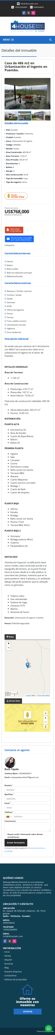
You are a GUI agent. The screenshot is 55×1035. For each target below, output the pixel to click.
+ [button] (9, 644)
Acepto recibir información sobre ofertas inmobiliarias (25, 835)
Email (8, 803)
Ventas (7, 955)
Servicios (8, 963)
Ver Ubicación (26, 721)
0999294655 (38, 7)
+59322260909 (21, 7)
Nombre (9, 785)
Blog (6, 967)
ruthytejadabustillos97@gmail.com (24, 777)
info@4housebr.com (13, 936)
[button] (47, 79)
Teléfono (9, 812)
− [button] (9, 648)
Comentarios (10, 821)
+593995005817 (25, 773)
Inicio (7, 951)
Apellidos (9, 794)
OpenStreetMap (44, 695)
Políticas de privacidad (15, 979)
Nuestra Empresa (13, 971)
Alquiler (8, 959)
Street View (16, 196)
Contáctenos (10, 975)
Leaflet (28, 695)
